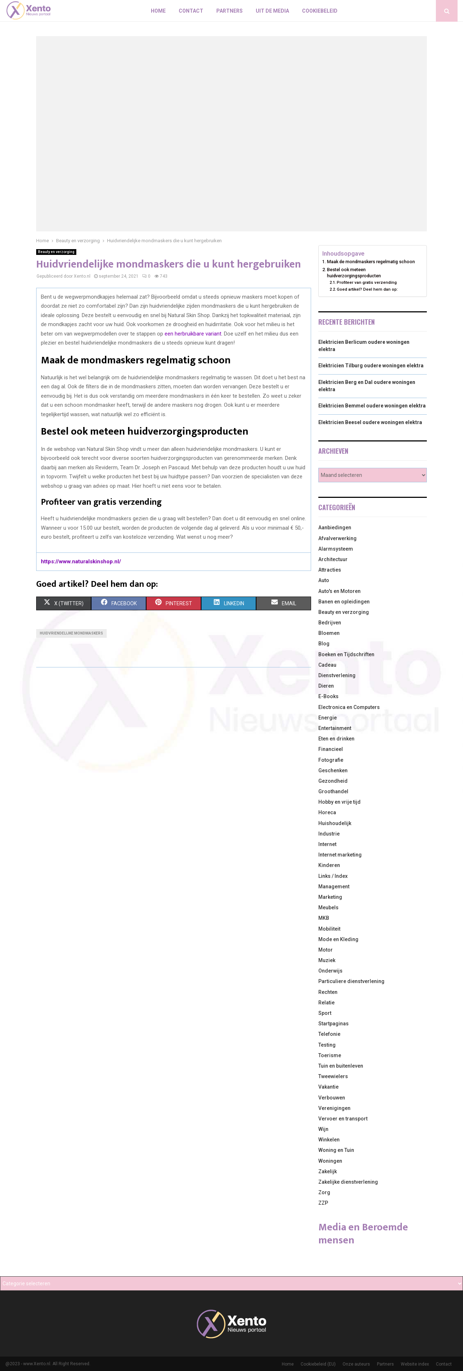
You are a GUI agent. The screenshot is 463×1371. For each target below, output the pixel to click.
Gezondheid (333, 781)
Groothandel (333, 791)
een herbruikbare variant (193, 333)
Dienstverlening (337, 675)
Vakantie (328, 1087)
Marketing (330, 897)
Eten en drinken (336, 739)
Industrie (329, 834)
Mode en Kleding (338, 939)
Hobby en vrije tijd (339, 802)
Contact (191, 11)
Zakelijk (327, 1171)
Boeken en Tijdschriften (346, 654)
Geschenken (333, 770)
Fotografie (330, 760)
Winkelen (329, 1139)
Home (158, 11)
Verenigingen (334, 1108)
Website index (415, 1364)
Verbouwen (331, 1098)
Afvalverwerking (337, 538)
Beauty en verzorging (56, 252)
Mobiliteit (329, 929)
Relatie (326, 1002)
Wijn (323, 1129)
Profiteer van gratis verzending (367, 282)
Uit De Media (272, 11)
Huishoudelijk (334, 823)
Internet (327, 844)
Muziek (326, 960)
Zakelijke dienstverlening (348, 1182)
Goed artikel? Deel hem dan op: (367, 289)
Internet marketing (340, 855)
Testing (327, 1045)
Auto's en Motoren (339, 591)
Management (333, 886)
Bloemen (329, 633)
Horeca (327, 812)
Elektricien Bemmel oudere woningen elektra (372, 406)
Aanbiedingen (334, 527)
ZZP (323, 1203)
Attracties (329, 570)
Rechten (327, 992)
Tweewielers (333, 1076)
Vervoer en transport (343, 1119)
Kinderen (329, 865)
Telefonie (329, 1034)
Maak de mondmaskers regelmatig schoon (371, 261)
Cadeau (327, 665)
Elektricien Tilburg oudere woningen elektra (371, 365)
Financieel (330, 749)
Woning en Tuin (336, 1150)
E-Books (328, 696)
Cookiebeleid (319, 11)
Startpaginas (333, 1023)
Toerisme (329, 1055)
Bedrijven (329, 622)
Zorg (324, 1192)
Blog (324, 643)
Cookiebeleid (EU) (318, 1364)
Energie (327, 718)
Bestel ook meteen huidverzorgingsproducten (354, 273)
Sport (324, 1013)
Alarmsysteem (335, 549)
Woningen (330, 1161)
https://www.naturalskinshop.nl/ (81, 561)
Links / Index (333, 876)
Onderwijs (330, 971)
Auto (323, 580)
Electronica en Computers (349, 707)
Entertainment (334, 728)
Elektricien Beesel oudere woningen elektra (370, 422)
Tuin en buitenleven (340, 1066)
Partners (229, 11)
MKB (323, 918)
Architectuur (333, 559)
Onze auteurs (356, 1364)
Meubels (328, 907)
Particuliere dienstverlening (351, 981)
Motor (325, 950)
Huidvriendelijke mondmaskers (71, 633)
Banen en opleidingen (344, 602)
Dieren (326, 686)
